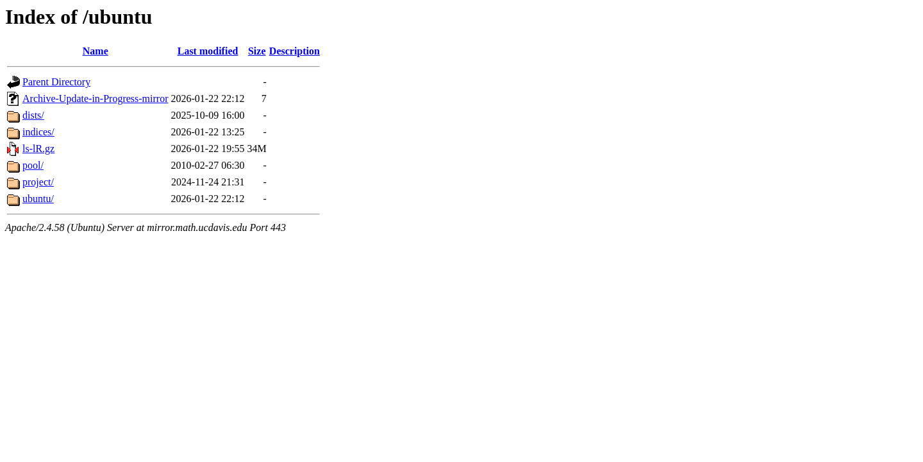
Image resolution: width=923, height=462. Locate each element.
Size (257, 51)
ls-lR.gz (38, 148)
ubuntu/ (38, 198)
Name (95, 51)
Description (294, 51)
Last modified (208, 51)
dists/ (33, 115)
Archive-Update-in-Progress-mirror (95, 98)
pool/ (33, 165)
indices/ (38, 131)
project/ (38, 181)
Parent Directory (56, 81)
